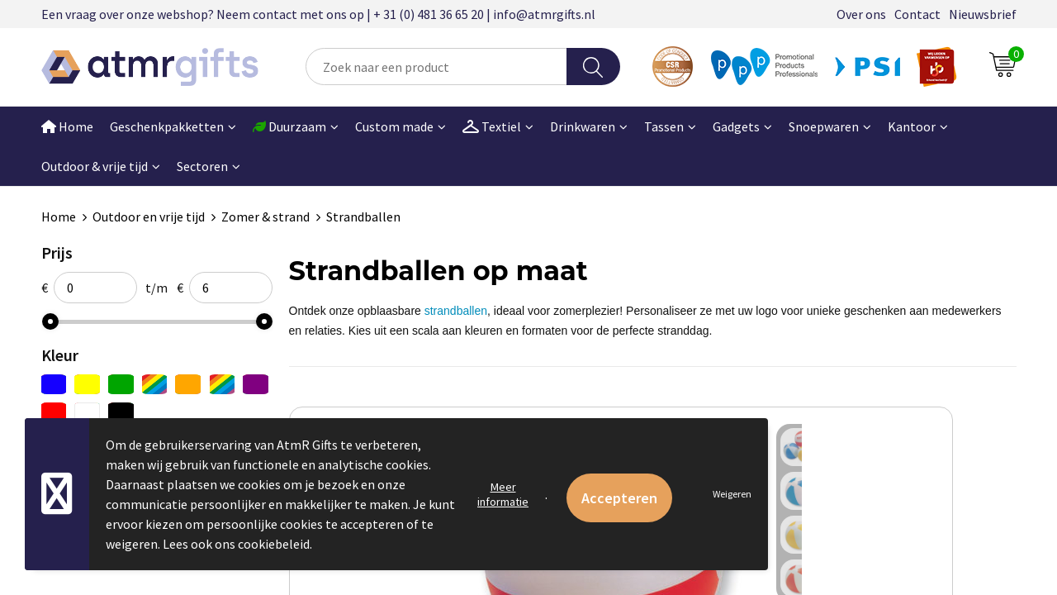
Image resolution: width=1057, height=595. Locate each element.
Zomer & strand (265, 216)
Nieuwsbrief (983, 14)
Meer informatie (502, 494)
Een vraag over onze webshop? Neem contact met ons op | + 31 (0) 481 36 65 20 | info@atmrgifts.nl (318, 14)
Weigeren (732, 494)
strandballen (455, 310)
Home (67, 126)
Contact (917, 14)
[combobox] (436, 66)
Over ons (861, 14)
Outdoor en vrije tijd (148, 216)
